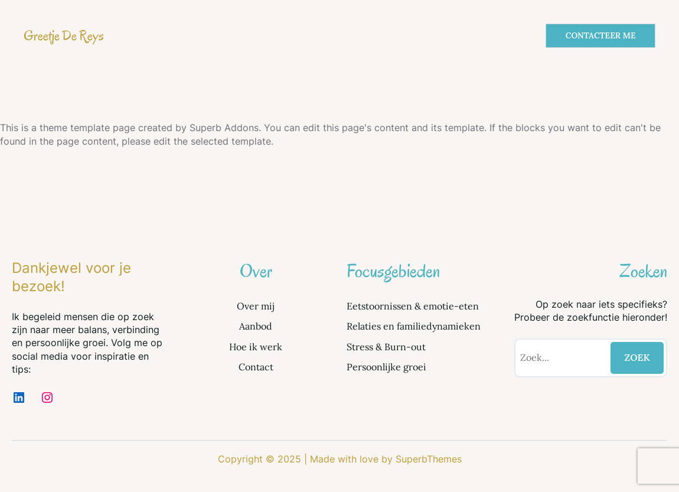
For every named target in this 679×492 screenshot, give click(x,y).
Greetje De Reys (64, 36)
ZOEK (637, 357)
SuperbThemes (429, 459)
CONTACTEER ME (601, 35)
